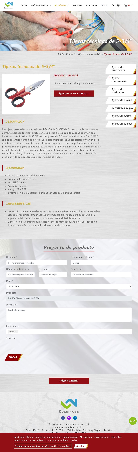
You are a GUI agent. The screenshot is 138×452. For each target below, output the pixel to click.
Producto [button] (60, 5)
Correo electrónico (82, 257)
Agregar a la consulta (74, 93)
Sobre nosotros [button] (40, 5)
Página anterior (69, 380)
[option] (26, 94)
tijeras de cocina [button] (122, 123)
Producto (71, 54)
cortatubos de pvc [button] (122, 108)
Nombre (11, 257)
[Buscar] (108, 5)
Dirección (76, 269)
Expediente (12, 326)
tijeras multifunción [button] (119, 79)
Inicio (24, 5)
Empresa (43, 269)
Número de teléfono (17, 269)
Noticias (77, 5)
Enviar (13, 357)
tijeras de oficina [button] (122, 100)
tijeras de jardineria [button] (118, 91)
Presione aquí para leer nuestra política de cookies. (43, 446)
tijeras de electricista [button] (118, 68)
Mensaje (12, 304)
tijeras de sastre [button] (121, 115)
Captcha (11, 338)
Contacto (91, 5)
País (9, 281)
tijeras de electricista (89, 54)
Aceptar (80, 446)
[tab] (121, 69)
